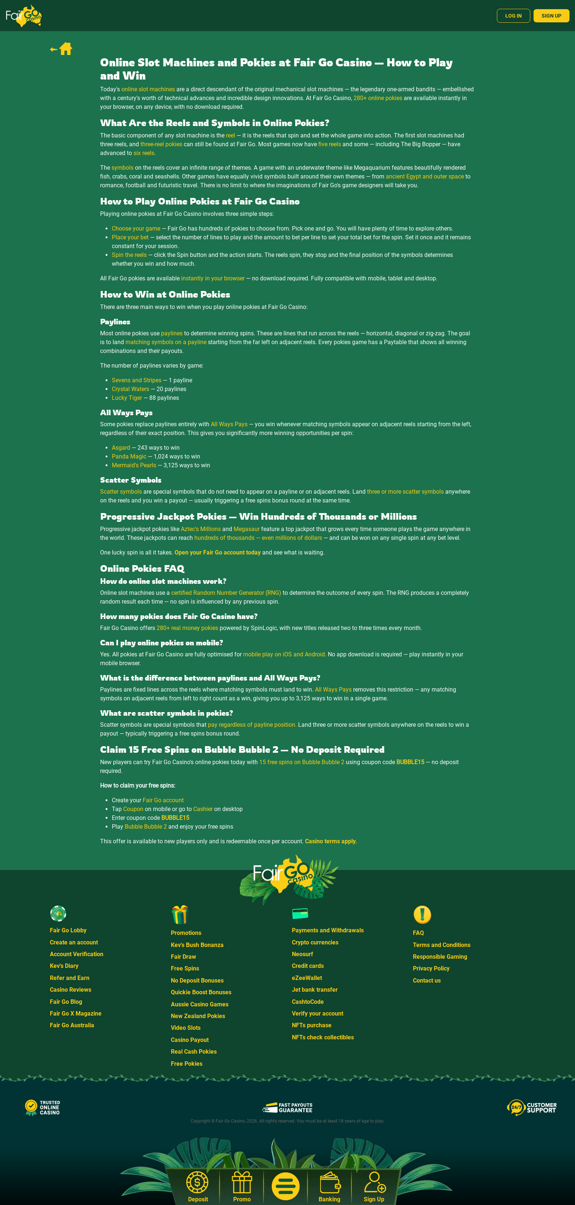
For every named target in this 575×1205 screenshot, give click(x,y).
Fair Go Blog (66, 1001)
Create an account (74, 942)
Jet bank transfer (315, 989)
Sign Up (551, 16)
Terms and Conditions (441, 944)
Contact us (427, 980)
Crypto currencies (315, 942)
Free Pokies (186, 1063)
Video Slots (186, 1027)
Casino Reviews (70, 989)
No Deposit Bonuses (197, 980)
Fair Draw (183, 956)
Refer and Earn (69, 977)
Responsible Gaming (440, 956)
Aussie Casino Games (199, 1004)
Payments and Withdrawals (328, 930)
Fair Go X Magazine (76, 1013)
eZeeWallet (307, 977)
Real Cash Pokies (194, 1051)
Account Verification (76, 954)
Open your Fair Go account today (218, 552)
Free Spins (185, 968)
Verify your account (317, 1013)
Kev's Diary (64, 965)
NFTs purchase (312, 1025)
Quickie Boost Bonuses (201, 992)
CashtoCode (308, 1001)
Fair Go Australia (72, 1025)
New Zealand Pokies (198, 1016)
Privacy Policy (431, 968)
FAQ (418, 932)
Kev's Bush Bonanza (197, 944)
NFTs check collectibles (323, 1037)
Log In (513, 16)
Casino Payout (190, 1039)
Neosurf (302, 954)
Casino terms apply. (331, 841)
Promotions (186, 932)
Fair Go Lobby (68, 930)
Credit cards (308, 965)
